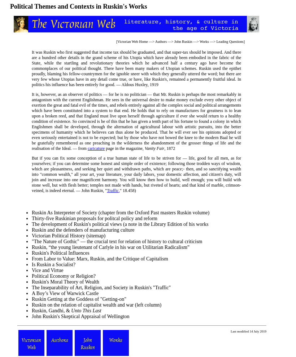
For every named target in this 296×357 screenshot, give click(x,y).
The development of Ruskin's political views (77, 224)
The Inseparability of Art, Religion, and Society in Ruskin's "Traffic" (101, 287)
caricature (96, 148)
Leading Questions (229, 42)
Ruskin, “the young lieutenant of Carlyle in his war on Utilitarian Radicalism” (111, 247)
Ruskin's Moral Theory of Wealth (65, 282)
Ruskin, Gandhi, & (66, 310)
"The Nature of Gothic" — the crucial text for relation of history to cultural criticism (117, 241)
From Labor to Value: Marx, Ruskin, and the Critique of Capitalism (100, 259)
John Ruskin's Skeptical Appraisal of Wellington (81, 316)
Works (204, 42)
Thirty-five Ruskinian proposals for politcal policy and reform (94, 218)
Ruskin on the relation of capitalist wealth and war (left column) (96, 305)
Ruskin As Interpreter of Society (64, 212)
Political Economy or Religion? (64, 276)
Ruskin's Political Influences (61, 253)
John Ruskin (183, 42)
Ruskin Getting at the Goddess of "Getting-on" (79, 299)
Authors (161, 42)
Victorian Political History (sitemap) (68, 235)
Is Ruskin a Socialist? (53, 264)
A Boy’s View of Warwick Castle (65, 293)
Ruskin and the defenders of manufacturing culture (83, 230)
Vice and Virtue (47, 270)
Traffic (113, 190)
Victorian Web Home (132, 42)
